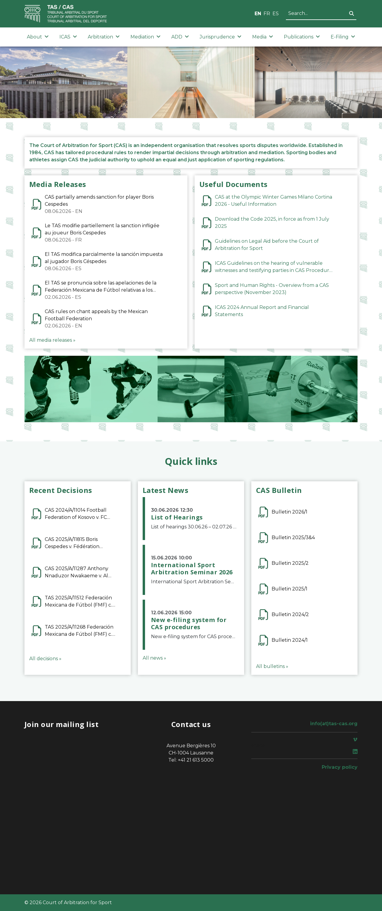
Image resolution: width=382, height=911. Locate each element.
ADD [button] (180, 37)
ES (275, 13)
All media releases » (52, 340)
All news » (154, 658)
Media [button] (262, 37)
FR (267, 13)
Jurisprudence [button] (220, 37)
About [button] (38, 37)
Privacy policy (340, 767)
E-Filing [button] (343, 37)
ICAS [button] (68, 37)
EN (258, 13)
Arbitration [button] (104, 37)
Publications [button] (302, 37)
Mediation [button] (145, 37)
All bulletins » (272, 666)
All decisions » (45, 658)
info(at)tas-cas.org (334, 723)
